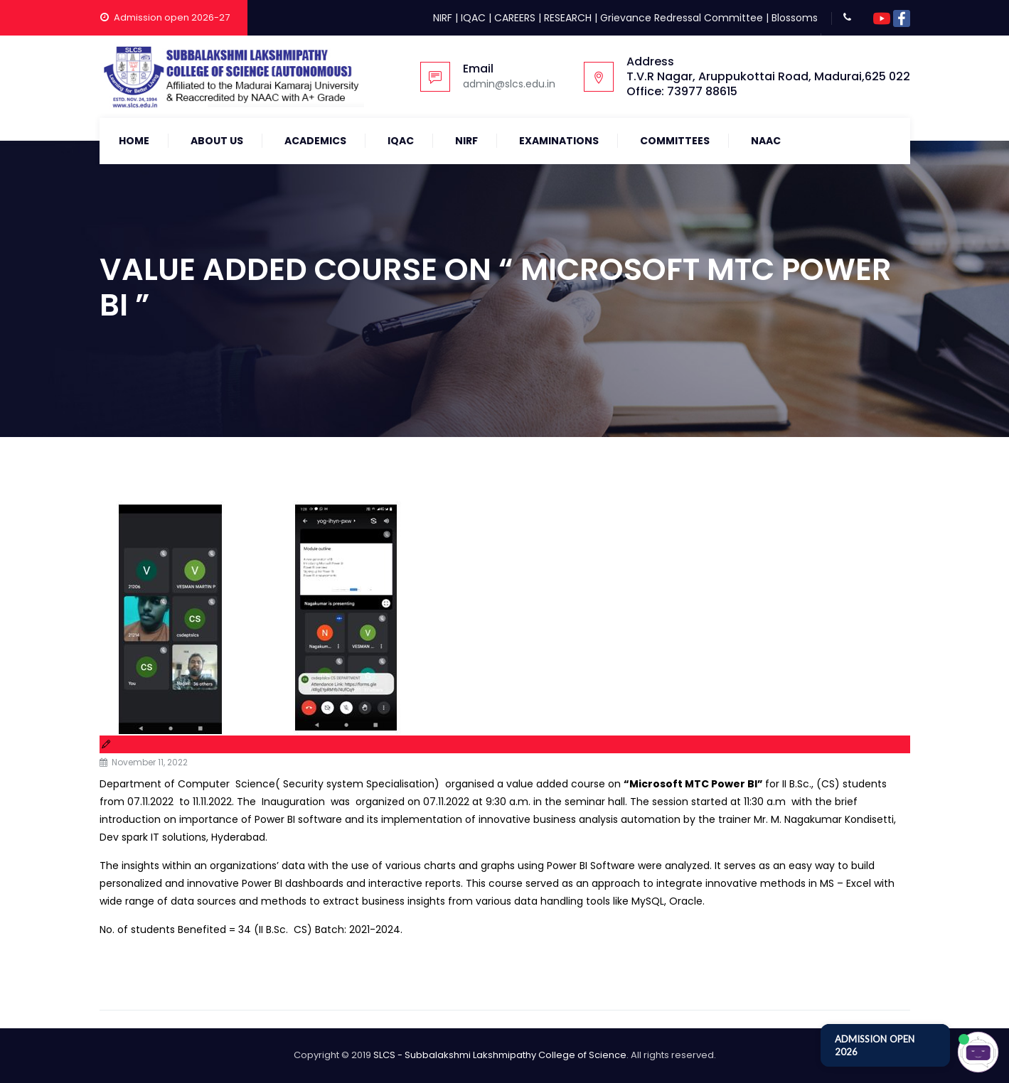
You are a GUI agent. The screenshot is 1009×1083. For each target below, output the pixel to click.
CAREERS (514, 18)
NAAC (766, 141)
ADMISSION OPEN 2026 (874, 1045)
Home (134, 141)
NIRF (442, 18)
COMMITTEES (675, 141)
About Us (217, 141)
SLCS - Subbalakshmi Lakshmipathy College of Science (499, 1055)
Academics (315, 141)
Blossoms (795, 18)
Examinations (559, 141)
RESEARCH (568, 18)
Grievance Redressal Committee (681, 18)
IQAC (473, 18)
